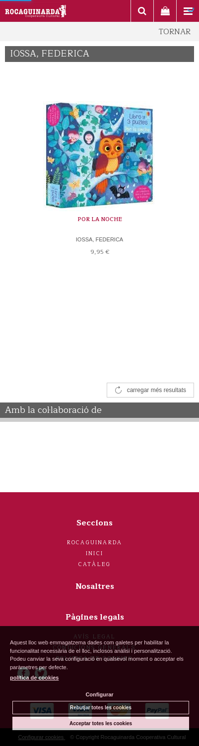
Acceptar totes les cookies (100, 723)
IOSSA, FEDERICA (99, 239)
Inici (94, 553)
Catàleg (94, 564)
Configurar (99, 694)
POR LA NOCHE (99, 219)
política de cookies (34, 678)
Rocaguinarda (94, 542)
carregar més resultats (156, 390)
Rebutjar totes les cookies (101, 707)
